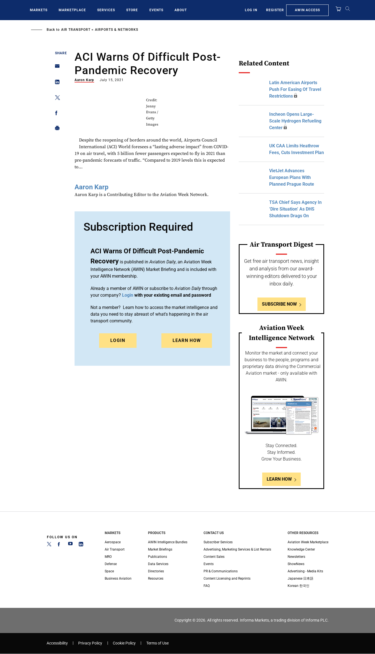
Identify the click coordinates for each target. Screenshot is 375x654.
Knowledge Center (301, 549)
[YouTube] (70, 545)
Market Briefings (160, 549)
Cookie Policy (124, 643)
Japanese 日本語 (300, 578)
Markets (38, 10)
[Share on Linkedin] (55, 83)
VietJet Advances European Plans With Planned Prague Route (291, 177)
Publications (157, 557)
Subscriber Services (218, 542)
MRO (108, 557)
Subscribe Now (279, 304)
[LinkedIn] (81, 545)
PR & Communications (221, 571)
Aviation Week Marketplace (308, 542)
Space (109, 571)
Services (106, 10)
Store (132, 10)
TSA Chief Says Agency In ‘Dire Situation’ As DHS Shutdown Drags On (295, 209)
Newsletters (296, 557)
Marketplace (72, 10)
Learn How (187, 340)
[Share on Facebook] (55, 113)
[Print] (55, 129)
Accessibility (57, 643)
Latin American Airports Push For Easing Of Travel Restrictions (295, 89)
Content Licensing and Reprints (227, 578)
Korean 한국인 (298, 586)
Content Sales (214, 557)
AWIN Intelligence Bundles (167, 542)
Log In (251, 10)
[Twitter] (49, 545)
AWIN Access (307, 10)
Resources (155, 578)
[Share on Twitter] (55, 98)
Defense (111, 564)
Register (275, 10)
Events (156, 10)
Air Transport (75, 30)
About (181, 10)
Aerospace (113, 542)
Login (117, 340)
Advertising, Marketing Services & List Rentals (237, 549)
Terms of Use (157, 643)
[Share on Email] (55, 67)
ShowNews (296, 564)
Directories (156, 571)
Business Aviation (118, 578)
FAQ (207, 586)
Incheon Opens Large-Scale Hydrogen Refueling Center (295, 121)
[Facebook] (60, 545)
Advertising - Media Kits (305, 571)
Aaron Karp (84, 80)
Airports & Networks (116, 30)
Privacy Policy (90, 643)
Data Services (158, 564)
